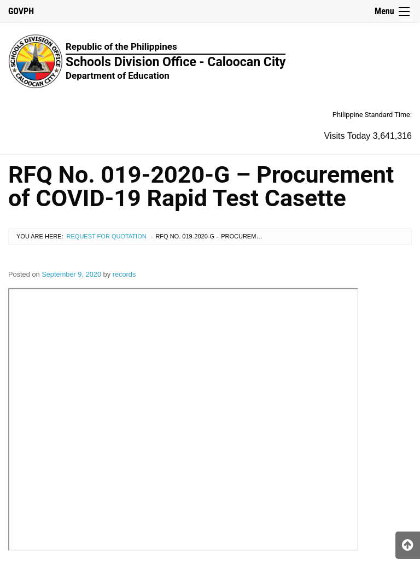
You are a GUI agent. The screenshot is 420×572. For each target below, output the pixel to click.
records (124, 274)
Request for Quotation (107, 236)
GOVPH (21, 11)
